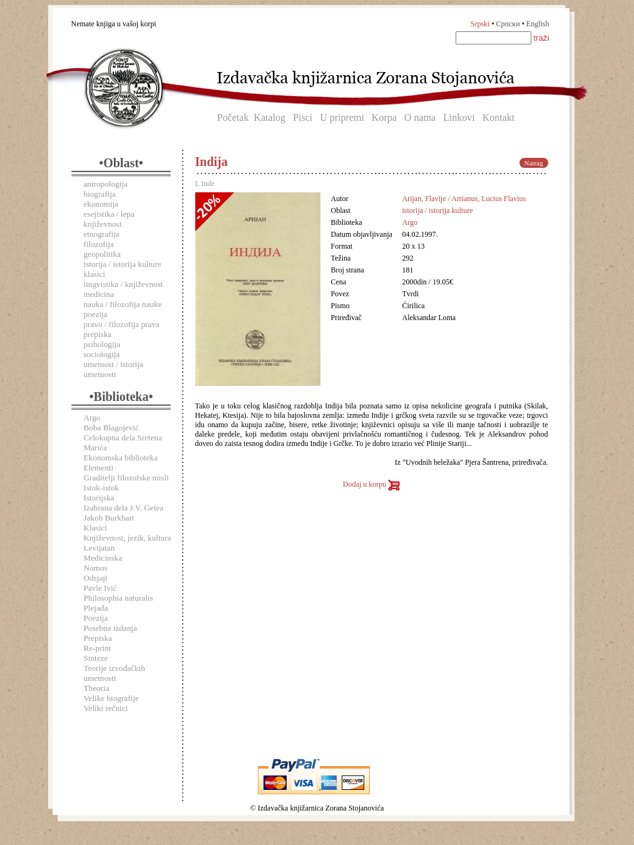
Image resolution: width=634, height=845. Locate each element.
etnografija (102, 234)
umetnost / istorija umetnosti (113, 369)
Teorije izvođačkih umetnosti (114, 673)
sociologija (102, 354)
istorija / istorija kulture (122, 264)
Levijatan (99, 547)
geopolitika (102, 254)
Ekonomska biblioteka (121, 457)
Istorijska (99, 497)
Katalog (269, 117)
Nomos (96, 568)
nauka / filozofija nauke (123, 304)
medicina (99, 294)
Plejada (96, 608)
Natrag (533, 163)
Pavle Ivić (100, 588)
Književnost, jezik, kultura (127, 537)
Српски (508, 23)
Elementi (99, 467)
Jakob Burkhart (109, 517)
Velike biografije (111, 698)
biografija (100, 194)
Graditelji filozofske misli (126, 477)
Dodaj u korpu (371, 484)
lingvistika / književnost (123, 284)
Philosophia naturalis (118, 598)
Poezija (96, 618)
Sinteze (96, 658)
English (538, 23)
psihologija (102, 344)
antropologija (106, 184)
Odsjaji (96, 578)
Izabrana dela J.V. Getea (124, 507)
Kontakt (499, 117)
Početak (233, 117)
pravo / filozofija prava (122, 324)
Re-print (97, 648)
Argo (92, 417)
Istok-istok (101, 487)
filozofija (99, 244)
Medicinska (103, 557)
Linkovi (459, 117)
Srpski (480, 23)
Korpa (384, 117)
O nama (420, 117)
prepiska (98, 334)
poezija (96, 314)
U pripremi (342, 117)
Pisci (302, 117)
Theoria (97, 688)
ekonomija (101, 204)
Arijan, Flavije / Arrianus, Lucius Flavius (464, 198)
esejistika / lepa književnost (109, 219)
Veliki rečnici (106, 708)
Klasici (95, 527)
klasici (94, 274)
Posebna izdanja (110, 628)
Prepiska (98, 638)
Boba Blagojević (111, 427)
